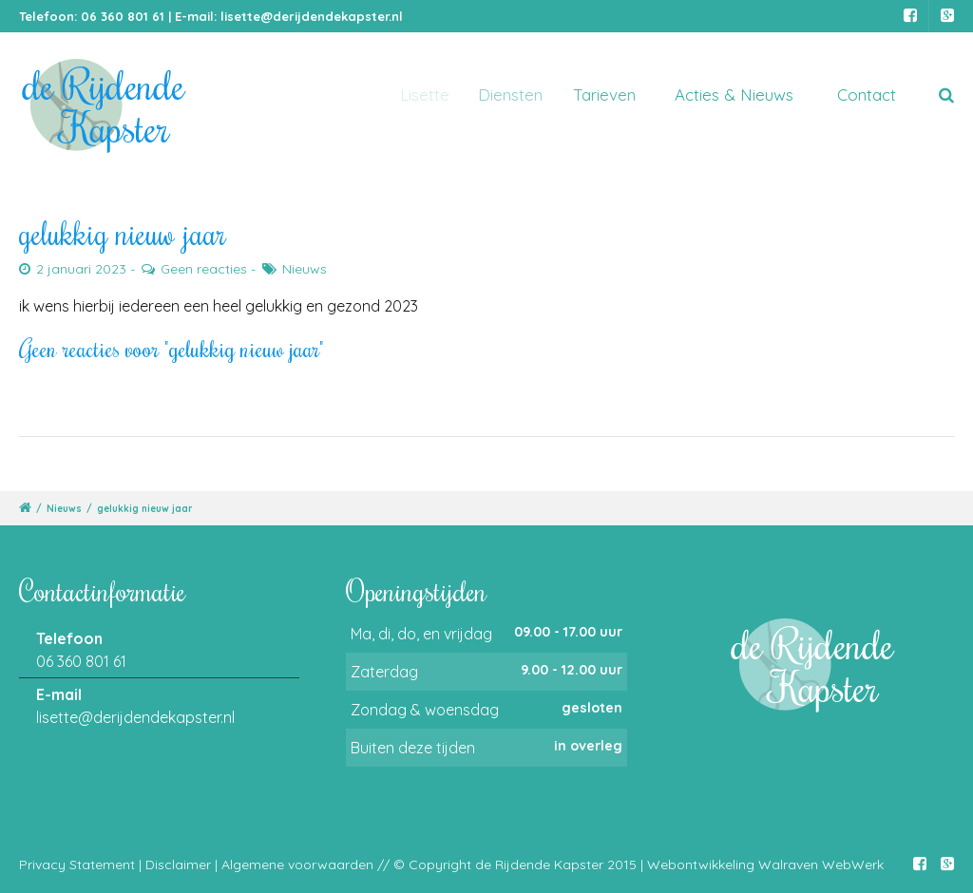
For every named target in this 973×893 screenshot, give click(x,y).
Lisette (429, 94)
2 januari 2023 (81, 268)
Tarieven (611, 94)
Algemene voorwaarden (297, 864)
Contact (866, 94)
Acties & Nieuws (735, 94)
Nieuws (304, 268)
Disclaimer (178, 864)
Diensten (518, 94)
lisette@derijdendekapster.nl (311, 16)
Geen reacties (204, 268)
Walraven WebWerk (821, 864)
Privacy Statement (77, 864)
